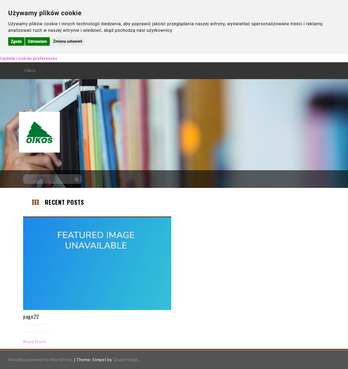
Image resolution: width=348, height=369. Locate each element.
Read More (34, 341)
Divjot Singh (125, 359)
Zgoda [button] (16, 41)
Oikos (29, 70)
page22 (31, 316)
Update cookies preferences (28, 58)
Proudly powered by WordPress (40, 359)
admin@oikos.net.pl (37, 332)
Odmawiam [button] (37, 41)
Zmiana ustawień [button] (67, 41)
